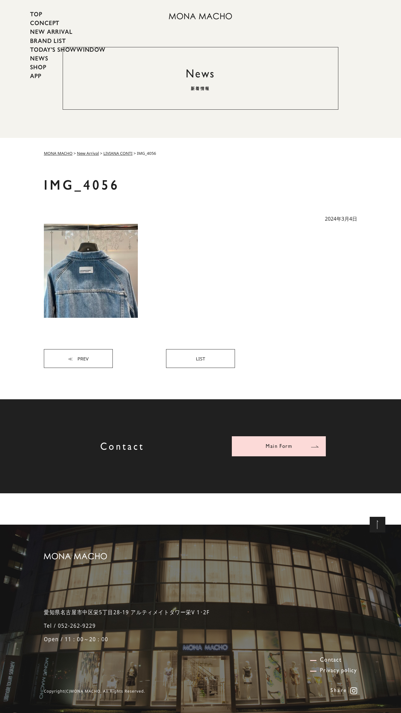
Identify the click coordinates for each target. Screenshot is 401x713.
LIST (200, 358)
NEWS (39, 58)
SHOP (38, 67)
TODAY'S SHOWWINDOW (68, 49)
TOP (36, 14)
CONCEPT (45, 23)
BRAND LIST (48, 40)
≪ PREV (78, 358)
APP (35, 76)
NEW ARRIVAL (51, 31)
